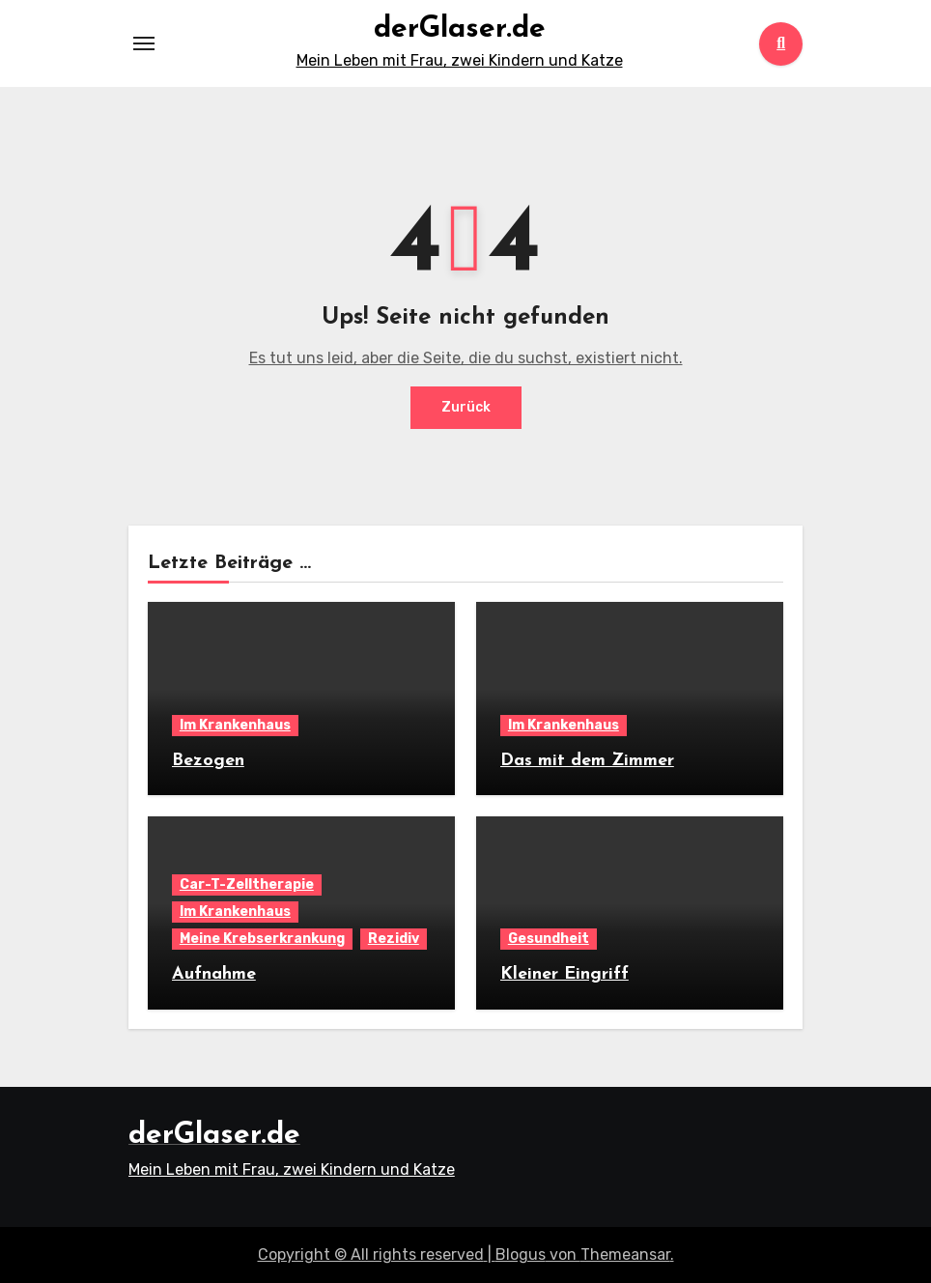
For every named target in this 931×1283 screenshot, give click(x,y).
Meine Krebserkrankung (262, 938)
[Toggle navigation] (143, 43)
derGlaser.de (460, 29)
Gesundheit (548, 938)
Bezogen (208, 761)
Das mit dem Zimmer (587, 761)
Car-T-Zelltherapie (247, 884)
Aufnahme (214, 974)
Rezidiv (393, 938)
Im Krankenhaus (235, 725)
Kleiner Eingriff (564, 974)
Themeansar (625, 1254)
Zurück (466, 407)
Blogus (520, 1254)
